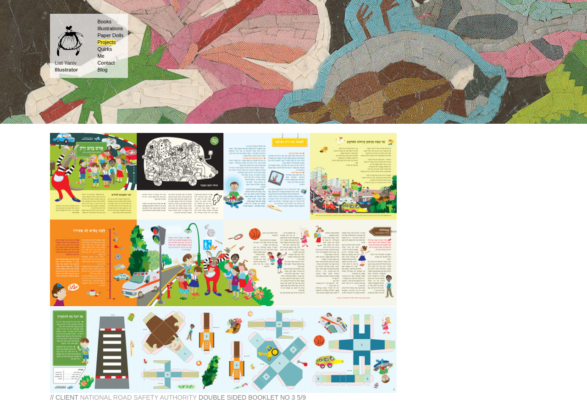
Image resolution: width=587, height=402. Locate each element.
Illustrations (110, 28)
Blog (102, 69)
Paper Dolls (110, 35)
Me (100, 56)
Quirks (104, 49)
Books (104, 21)
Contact (106, 63)
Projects (106, 42)
